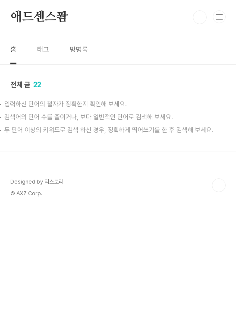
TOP (219, 185)
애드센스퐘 (39, 17)
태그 (43, 49)
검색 (199, 17)
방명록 (79, 49)
